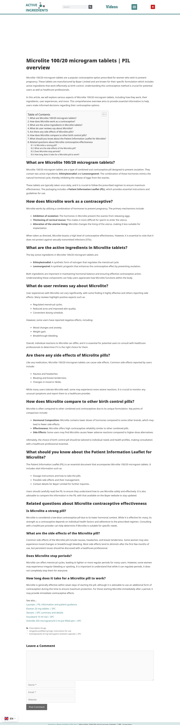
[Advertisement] (90, 33)
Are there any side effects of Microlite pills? (52, 131)
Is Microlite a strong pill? (45, 145)
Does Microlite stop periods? (47, 151)
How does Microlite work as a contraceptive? (52, 121)
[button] (134, 7)
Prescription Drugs (37, 628)
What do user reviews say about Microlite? (51, 128)
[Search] (90, 7)
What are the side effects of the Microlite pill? (55, 148)
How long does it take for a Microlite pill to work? (56, 154)
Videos (112, 6)
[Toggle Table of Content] (103, 114)
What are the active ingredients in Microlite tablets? (56, 125)
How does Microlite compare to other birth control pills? (58, 135)
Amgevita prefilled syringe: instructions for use (50, 631)
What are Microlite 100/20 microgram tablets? (53, 118)
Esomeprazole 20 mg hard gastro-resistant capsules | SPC (55, 634)
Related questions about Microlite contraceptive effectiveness (61, 142)
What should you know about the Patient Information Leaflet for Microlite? (68, 138)
